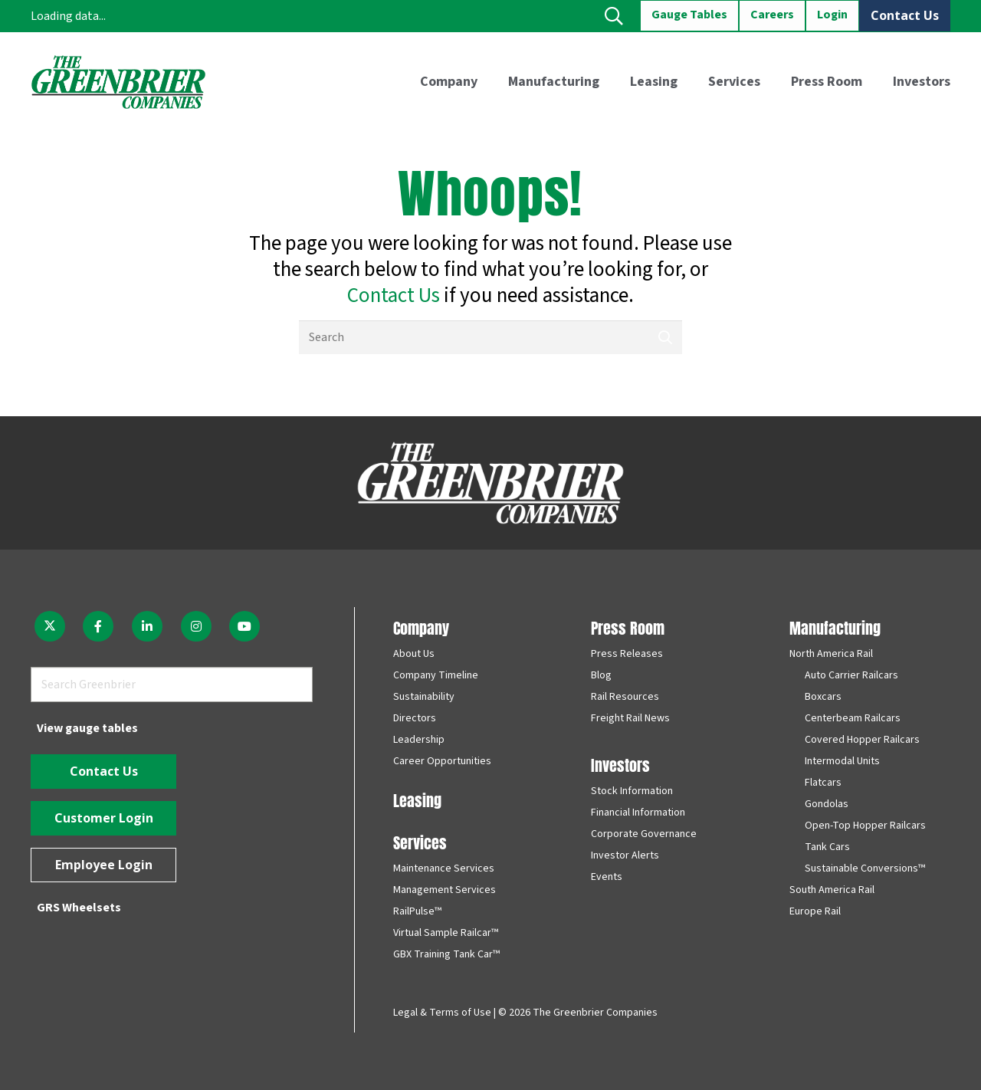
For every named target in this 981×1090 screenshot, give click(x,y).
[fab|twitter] (50, 626)
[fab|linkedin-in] (147, 626)
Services (420, 841)
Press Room (627, 626)
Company (421, 626)
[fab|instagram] (196, 626)
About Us (414, 654)
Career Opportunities (442, 761)
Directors (414, 718)
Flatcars (823, 782)
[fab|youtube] (244, 626)
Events (606, 877)
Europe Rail (815, 911)
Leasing (417, 799)
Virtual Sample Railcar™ (445, 933)
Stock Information (632, 791)
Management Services (444, 890)
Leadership (419, 739)
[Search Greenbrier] (171, 685)
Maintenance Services (443, 868)
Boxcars (823, 696)
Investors (620, 763)
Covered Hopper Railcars (862, 739)
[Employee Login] (103, 865)
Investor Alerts (625, 855)
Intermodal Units (842, 761)
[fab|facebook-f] (99, 626)
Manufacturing (835, 626)
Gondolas (826, 804)
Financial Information (638, 812)
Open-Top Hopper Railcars (865, 825)
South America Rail (831, 890)
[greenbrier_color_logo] (118, 82)
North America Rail (831, 654)
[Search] (490, 337)
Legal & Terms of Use (442, 1012)
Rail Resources (625, 696)
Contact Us (393, 295)
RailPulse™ (417, 911)
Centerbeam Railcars (853, 718)
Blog (601, 675)
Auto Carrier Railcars (851, 675)
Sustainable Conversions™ (865, 868)
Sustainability (423, 696)
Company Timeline (435, 675)
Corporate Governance (644, 834)
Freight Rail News (630, 718)
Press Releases (627, 654)
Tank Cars (827, 847)
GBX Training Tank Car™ (446, 954)
